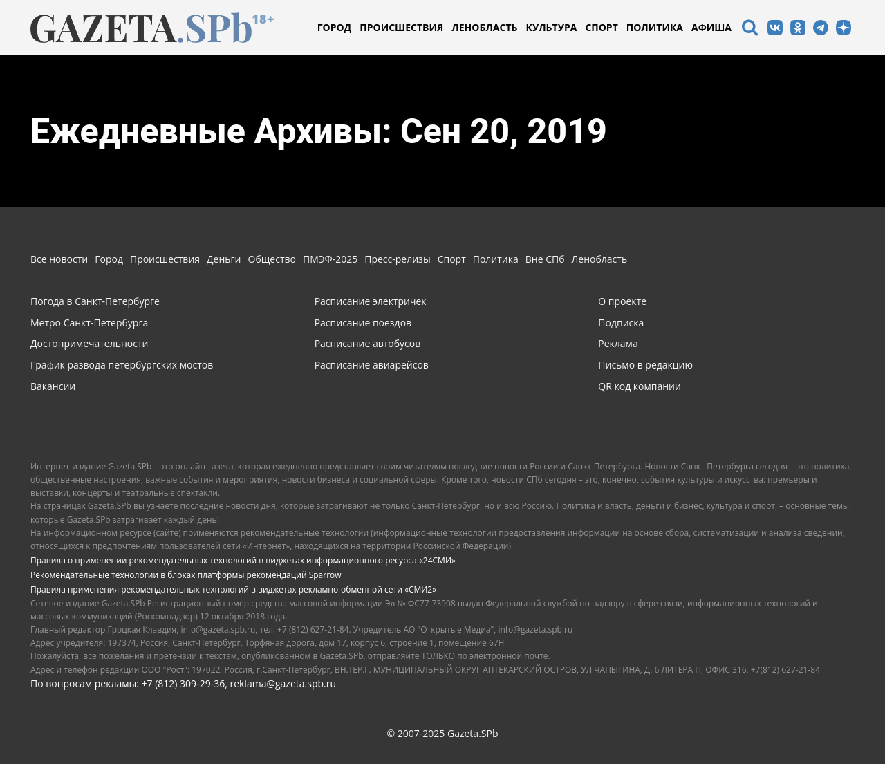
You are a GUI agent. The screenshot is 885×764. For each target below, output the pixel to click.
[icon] (749, 29)
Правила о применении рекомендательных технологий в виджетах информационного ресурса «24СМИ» (243, 560)
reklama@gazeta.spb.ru (283, 683)
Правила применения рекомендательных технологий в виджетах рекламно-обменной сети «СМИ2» (233, 589)
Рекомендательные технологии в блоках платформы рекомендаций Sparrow (186, 575)
